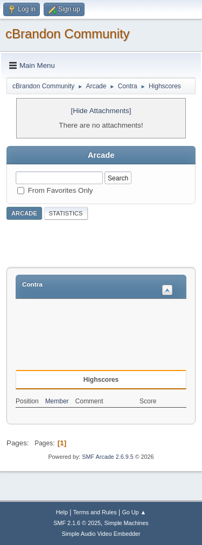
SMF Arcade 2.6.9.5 (107, 456)
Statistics (66, 213)
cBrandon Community (67, 33)
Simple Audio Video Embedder (100, 533)
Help (62, 512)
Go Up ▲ (134, 512)
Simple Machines (127, 523)
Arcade (24, 213)
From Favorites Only (60, 190)
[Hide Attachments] (101, 111)
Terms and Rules (95, 512)
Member (57, 401)
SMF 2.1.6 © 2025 (77, 523)
